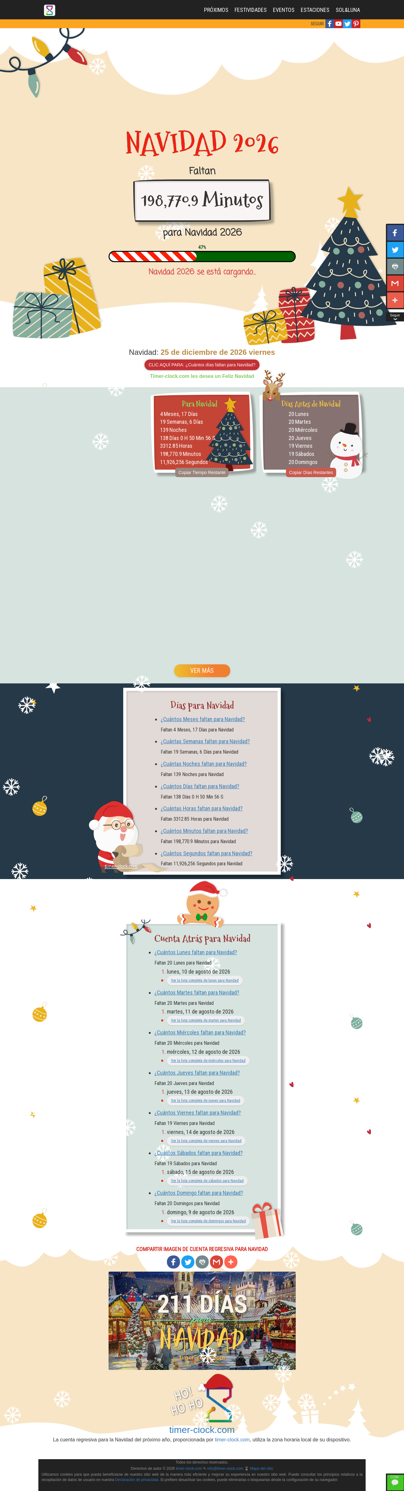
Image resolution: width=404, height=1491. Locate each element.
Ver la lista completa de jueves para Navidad (205, 1100)
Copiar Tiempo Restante (202, 472)
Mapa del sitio (261, 1468)
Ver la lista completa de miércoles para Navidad (208, 1060)
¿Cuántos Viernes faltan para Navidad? (197, 1112)
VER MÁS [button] (202, 670)
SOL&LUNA (348, 10)
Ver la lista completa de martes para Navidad (206, 1020)
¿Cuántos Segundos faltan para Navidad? (206, 853)
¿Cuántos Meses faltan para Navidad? (203, 719)
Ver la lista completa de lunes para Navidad (205, 980)
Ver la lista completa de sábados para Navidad (207, 1181)
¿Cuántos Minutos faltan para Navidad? (204, 831)
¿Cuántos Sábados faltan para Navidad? (198, 1153)
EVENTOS (283, 10)
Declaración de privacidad (136, 1480)
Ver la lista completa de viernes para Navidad (206, 1141)
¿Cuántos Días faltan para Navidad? (200, 786)
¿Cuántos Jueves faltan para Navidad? (197, 1072)
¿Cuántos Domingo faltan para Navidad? (198, 1193)
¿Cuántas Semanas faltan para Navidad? (205, 741)
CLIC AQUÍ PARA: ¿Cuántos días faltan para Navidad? (201, 364)
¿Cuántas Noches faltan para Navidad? (204, 763)
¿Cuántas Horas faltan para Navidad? (202, 808)
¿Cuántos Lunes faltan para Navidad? (195, 952)
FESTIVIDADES (251, 10)
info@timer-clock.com (225, 1468)
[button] (329, 23)
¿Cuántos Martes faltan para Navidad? (196, 992)
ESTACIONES (315, 10)
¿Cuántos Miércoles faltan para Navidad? (200, 1032)
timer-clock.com (202, 1430)
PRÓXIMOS (216, 10)
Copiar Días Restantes (311, 472)
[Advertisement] (202, 75)
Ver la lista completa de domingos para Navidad (208, 1221)
